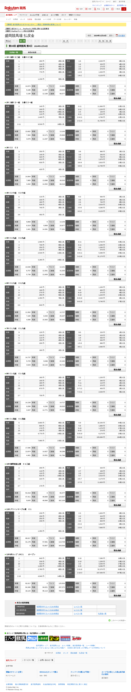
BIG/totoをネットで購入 (49, 672)
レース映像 (90, 645)
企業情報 (9, 684)
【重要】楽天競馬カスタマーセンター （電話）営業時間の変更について (33, 24)
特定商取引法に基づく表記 (77, 684)
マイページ (23, 15)
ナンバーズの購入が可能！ (81, 672)
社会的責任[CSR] (49, 684)
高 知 (101, 41)
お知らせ (45, 15)
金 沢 (65, 41)
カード (108, 1)
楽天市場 (122, 1)
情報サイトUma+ (75, 15)
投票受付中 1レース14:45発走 (48, 607)
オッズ (22, 19)
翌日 (110, 35)
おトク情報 (55, 15)
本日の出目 (32, 52)
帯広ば (8, 41)
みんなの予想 (34, 15)
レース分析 (47, 19)
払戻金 (30, 19)
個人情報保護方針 (21, 684)
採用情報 (61, 684)
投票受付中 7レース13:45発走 (48, 614)
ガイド (63, 15)
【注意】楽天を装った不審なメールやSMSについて (86, 648)
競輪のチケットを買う (14, 672)
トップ (8, 19)
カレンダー (68, 19)
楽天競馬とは (121, 5)
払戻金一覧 (102, 614)
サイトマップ (97, 5)
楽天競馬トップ (11, 15)
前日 (89, 35)
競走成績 (38, 19)
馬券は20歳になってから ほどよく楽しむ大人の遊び (45, 648)
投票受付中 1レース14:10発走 (48, 610)
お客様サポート (109, 5)
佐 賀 (108, 41)
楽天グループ (97, 1)
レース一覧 (78, 607)
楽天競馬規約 (36, 684)
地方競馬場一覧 (78, 645)
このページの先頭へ (118, 620)
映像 (75, 19)
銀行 (114, 1)
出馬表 (15, 19)
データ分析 (57, 19)
